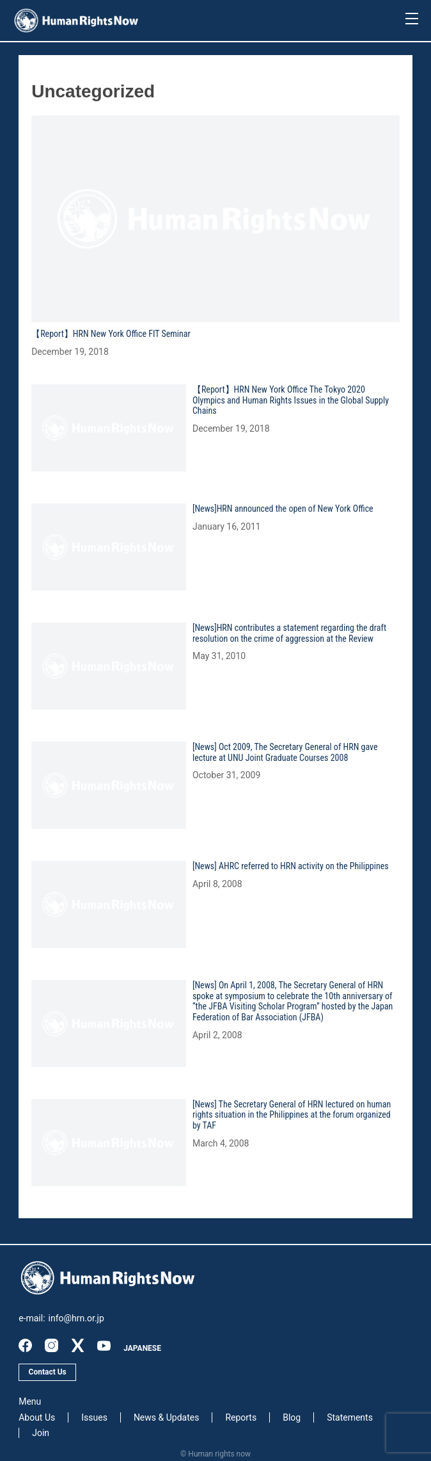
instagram (51, 1345)
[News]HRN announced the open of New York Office (282, 508)
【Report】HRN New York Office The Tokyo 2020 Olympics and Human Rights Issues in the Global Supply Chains (290, 400)
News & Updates (167, 1417)
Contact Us (48, 1371)
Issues (94, 1417)
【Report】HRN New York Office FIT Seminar (111, 334)
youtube (104, 1345)
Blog (292, 1417)
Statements (350, 1417)
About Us (37, 1417)
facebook (25, 1345)
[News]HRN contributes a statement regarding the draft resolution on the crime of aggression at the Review (289, 633)
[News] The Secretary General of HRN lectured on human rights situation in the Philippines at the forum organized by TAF (291, 1115)
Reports (240, 1417)
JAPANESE (142, 1348)
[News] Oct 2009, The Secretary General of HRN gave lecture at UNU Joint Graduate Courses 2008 (285, 752)
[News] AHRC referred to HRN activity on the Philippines (290, 866)
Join (40, 1433)
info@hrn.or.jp (76, 1318)
